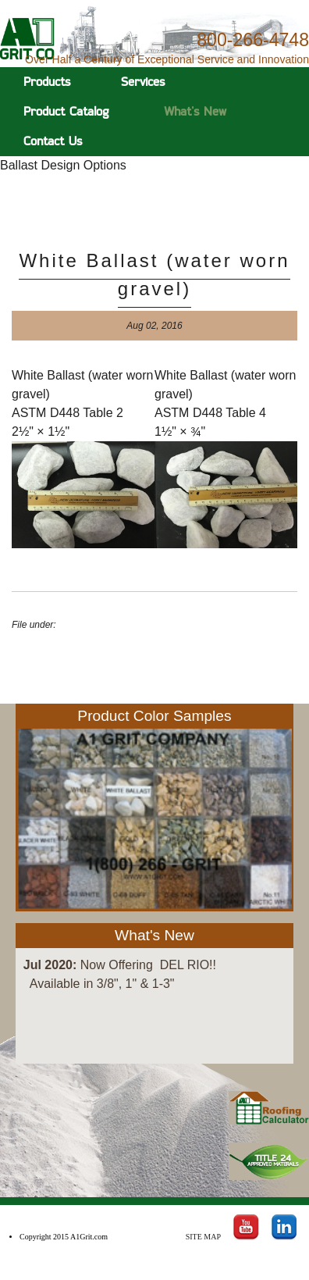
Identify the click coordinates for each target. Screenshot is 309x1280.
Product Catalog (66, 111)
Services (143, 81)
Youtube (246, 1222)
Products (46, 81)
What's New (195, 111)
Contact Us (52, 141)
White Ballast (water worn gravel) (154, 274)
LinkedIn (284, 1222)
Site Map (203, 1236)
